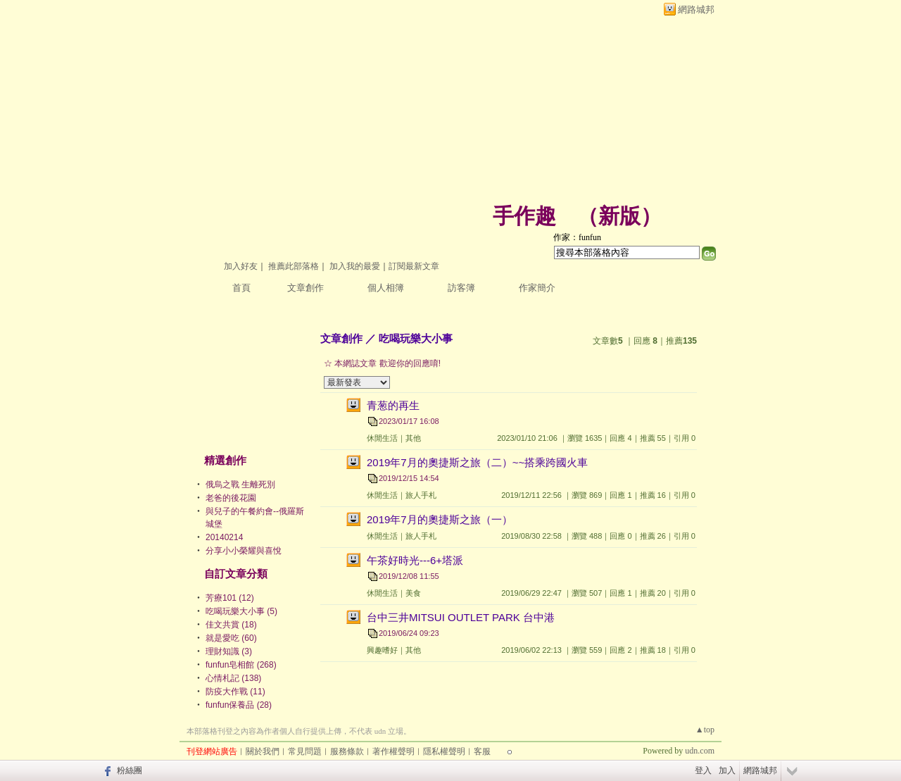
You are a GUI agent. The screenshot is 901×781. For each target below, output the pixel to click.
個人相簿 (385, 287)
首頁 (241, 287)
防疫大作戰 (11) (235, 691)
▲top (704, 730)
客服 (482, 751)
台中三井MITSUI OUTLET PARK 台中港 (461, 617)
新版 (619, 215)
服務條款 (347, 751)
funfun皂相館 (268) (241, 665)
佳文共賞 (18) (231, 625)
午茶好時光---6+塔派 (415, 560)
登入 (703, 770)
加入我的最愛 (354, 266)
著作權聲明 (393, 751)
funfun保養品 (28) (239, 705)
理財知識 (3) (229, 651)
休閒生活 (382, 438)
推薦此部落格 (293, 266)
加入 (727, 770)
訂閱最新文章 (414, 266)
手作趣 (524, 215)
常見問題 (305, 751)
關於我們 (262, 751)
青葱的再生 (393, 405)
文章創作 (305, 287)
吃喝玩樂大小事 (416, 338)
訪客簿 (461, 287)
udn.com (699, 751)
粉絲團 (129, 770)
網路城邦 (696, 9)
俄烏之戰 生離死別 (240, 484)
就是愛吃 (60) (231, 638)
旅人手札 (420, 495)
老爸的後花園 (231, 498)
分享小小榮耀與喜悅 (244, 551)
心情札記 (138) (233, 678)
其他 (413, 438)
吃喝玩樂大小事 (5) (241, 611)
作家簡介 (537, 287)
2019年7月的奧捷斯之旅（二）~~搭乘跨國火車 (477, 462)
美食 (413, 593)
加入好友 (241, 266)
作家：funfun (577, 237)
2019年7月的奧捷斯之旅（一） (439, 519)
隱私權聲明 (444, 751)
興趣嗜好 (382, 650)
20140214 (224, 537)
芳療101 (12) (230, 598)
